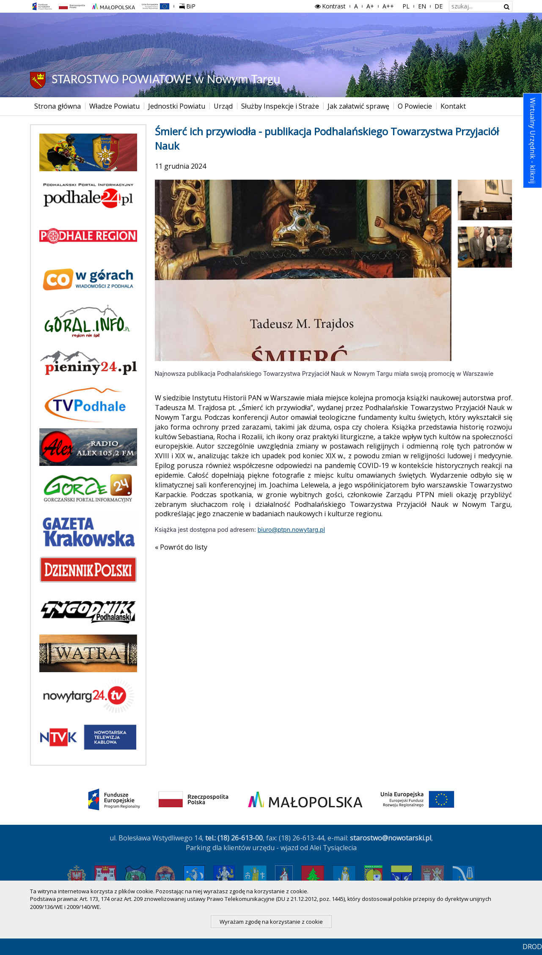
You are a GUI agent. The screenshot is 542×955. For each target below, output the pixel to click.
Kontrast (330, 6)
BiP (189, 5)
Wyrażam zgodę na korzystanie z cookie (271, 921)
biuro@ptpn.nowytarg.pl (291, 529)
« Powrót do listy (181, 547)
